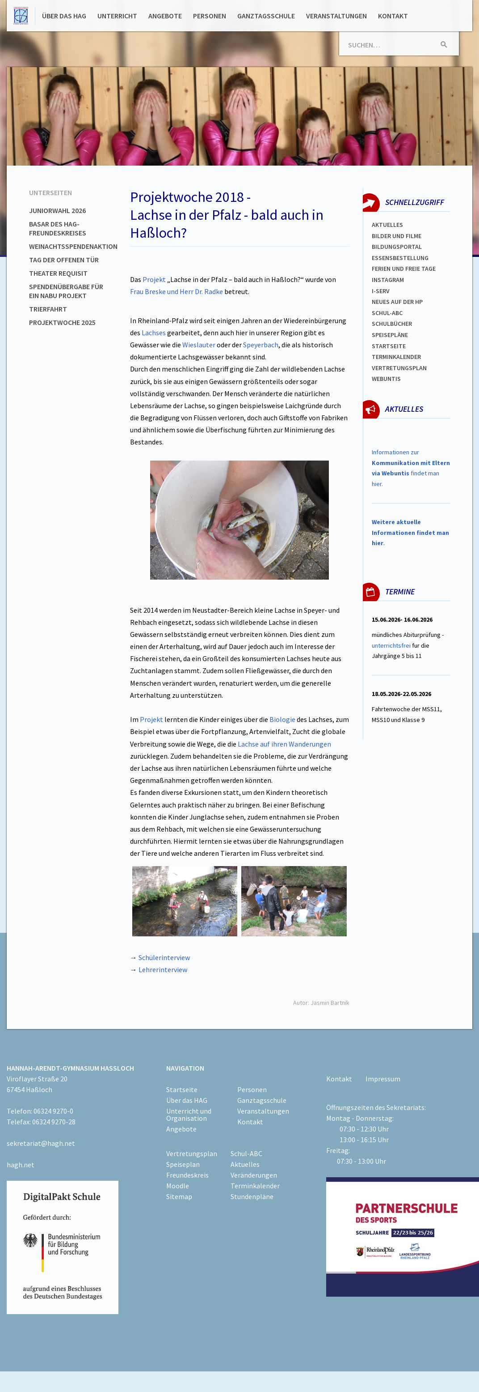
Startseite (389, 346)
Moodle (177, 1185)
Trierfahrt (48, 308)
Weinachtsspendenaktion (73, 246)
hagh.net (20, 1164)
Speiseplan (183, 1164)
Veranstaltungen (336, 15)
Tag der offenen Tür (64, 259)
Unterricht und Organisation (188, 1114)
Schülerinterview (164, 957)
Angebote (165, 15)
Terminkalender (396, 357)
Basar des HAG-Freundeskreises (57, 228)
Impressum (383, 1078)
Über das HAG (64, 15)
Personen (209, 15)
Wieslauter (198, 344)
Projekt (154, 279)
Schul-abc (387, 313)
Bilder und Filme (396, 236)
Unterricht (117, 15)
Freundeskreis (187, 1174)
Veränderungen (254, 1174)
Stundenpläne (252, 1196)
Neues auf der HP (397, 302)
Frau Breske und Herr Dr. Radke (176, 291)
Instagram (388, 280)
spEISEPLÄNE (390, 335)
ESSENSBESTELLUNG (400, 258)
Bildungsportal (397, 247)
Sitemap (179, 1196)
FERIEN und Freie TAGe (404, 269)
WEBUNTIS (386, 379)
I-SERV (381, 291)
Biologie (282, 719)
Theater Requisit (58, 273)
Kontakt (393, 15)
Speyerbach (260, 344)
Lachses (154, 332)
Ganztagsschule (266, 15)
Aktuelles (387, 225)
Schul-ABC (246, 1153)
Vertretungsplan (399, 368)
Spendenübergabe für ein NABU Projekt (66, 291)
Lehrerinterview (163, 969)
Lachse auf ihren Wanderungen (284, 743)
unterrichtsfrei (391, 645)
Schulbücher (392, 324)
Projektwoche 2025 (62, 322)
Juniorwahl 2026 (57, 210)
